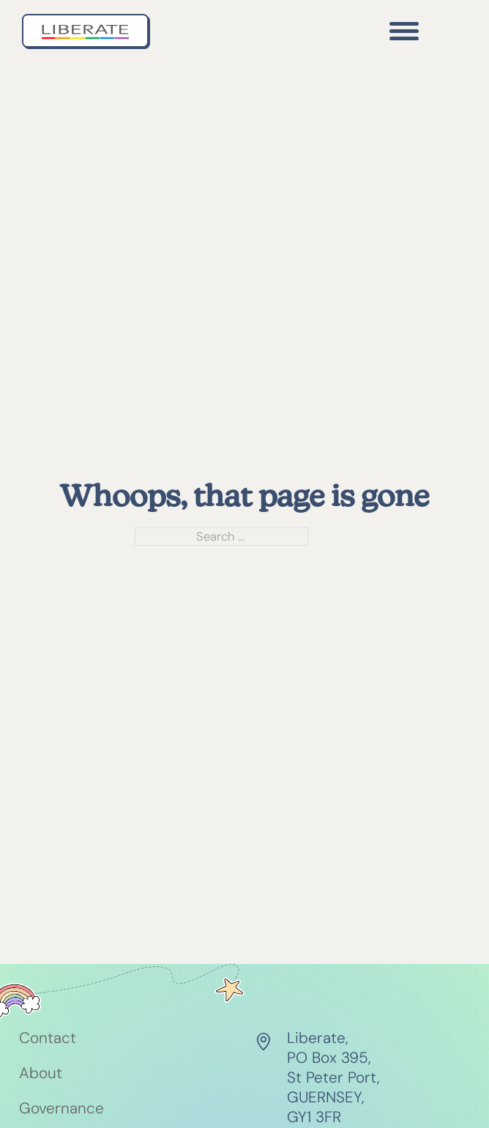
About (40, 1073)
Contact (47, 1037)
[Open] (404, 31)
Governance (61, 1108)
